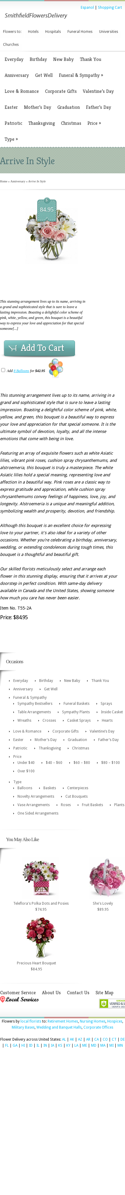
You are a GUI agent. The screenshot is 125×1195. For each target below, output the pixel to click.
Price (94, 123)
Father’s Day (98, 107)
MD (93, 1045)
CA (96, 1039)
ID (31, 1045)
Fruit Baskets (92, 805)
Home (3, 181)
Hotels (33, 32)
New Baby (63, 59)
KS (60, 1045)
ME (84, 1045)
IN (45, 1045)
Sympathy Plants (76, 712)
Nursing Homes (92, 1021)
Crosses (49, 720)
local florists (30, 1021)
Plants (119, 805)
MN (120, 1045)
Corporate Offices (98, 1027)
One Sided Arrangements (37, 813)
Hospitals (53, 32)
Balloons (24, 788)
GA (15, 1045)
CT (114, 1039)
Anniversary (17, 75)
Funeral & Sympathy (81, 75)
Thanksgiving (41, 123)
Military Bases (23, 1027)
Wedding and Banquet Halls (59, 1027)
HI (23, 1045)
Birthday (38, 59)
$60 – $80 (81, 763)
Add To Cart (42, 348)
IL (37, 1045)
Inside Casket (112, 712)
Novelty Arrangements (35, 796)
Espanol (87, 7)
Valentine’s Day (98, 91)
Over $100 (26, 771)
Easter (11, 107)
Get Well (44, 75)
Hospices (114, 1021)
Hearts (107, 720)
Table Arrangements (34, 712)
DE (122, 1039)
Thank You (90, 59)
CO (105, 1039)
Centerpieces (77, 788)
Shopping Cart (110, 7)
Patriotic (13, 123)
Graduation (68, 107)
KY (68, 1045)
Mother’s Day (37, 107)
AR (88, 1039)
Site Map (104, 992)
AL (64, 1039)
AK (72, 1039)
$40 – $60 (54, 763)
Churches (11, 45)
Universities (108, 32)
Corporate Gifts (61, 91)
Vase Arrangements (33, 805)
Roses (66, 805)
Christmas (71, 123)
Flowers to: (12, 32)
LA (76, 1045)
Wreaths (24, 720)
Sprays (106, 704)
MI (111, 1045)
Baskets (49, 788)
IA (52, 1045)
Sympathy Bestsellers (34, 704)
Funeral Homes (79, 32)
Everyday (14, 59)
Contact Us (78, 992)
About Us (51, 992)
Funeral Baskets (76, 704)
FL (7, 1045)
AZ (80, 1039)
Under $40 (26, 763)
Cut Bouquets (76, 796)
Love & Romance (22, 91)
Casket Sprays (79, 720)
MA (102, 1045)
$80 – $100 (110, 763)
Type (11, 139)
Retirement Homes (63, 1021)
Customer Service (18, 992)
